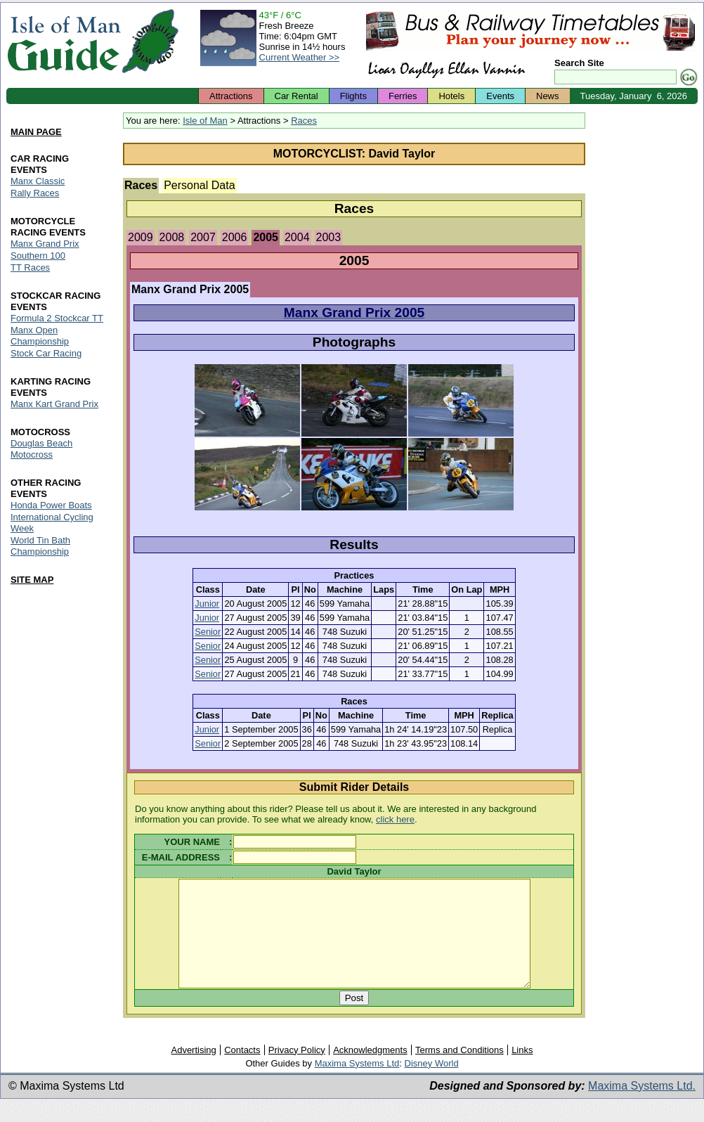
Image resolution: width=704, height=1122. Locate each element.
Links (522, 1071)
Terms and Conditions (459, 1071)
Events (500, 96)
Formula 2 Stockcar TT (57, 318)
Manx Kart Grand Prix (54, 404)
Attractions (230, 96)
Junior (207, 603)
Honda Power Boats (51, 505)
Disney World (432, 1084)
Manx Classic (38, 181)
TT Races (30, 268)
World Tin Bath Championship (40, 546)
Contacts (242, 1071)
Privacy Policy (296, 1071)
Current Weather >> (299, 57)
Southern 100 (38, 256)
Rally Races (35, 193)
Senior (208, 631)
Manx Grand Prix (45, 244)
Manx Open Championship (40, 336)
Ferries (403, 96)
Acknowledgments (370, 1071)
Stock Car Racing (46, 353)
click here (395, 819)
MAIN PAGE (36, 132)
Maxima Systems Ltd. (642, 1107)
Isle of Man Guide (63, 41)
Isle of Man (205, 120)
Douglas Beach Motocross (41, 449)
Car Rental (296, 96)
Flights (353, 96)
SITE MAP (32, 579)
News (547, 96)
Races (304, 120)
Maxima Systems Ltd (357, 1084)
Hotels (451, 96)
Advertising (193, 1071)
